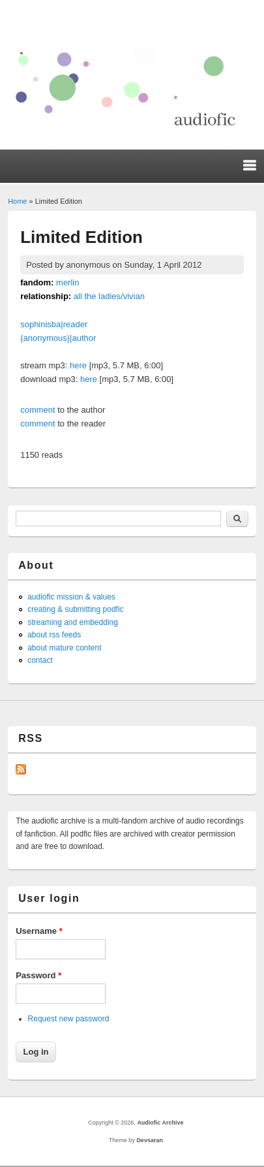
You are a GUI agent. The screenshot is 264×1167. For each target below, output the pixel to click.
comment (37, 410)
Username (39, 931)
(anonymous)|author (58, 338)
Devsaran (149, 1140)
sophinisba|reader (53, 324)
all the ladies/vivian (109, 296)
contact (40, 660)
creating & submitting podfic (75, 609)
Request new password (69, 1018)
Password (38, 975)
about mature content (64, 647)
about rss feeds (54, 634)
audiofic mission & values (71, 596)
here (78, 365)
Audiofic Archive (160, 1122)
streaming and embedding (72, 622)
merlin (67, 282)
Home (17, 201)
